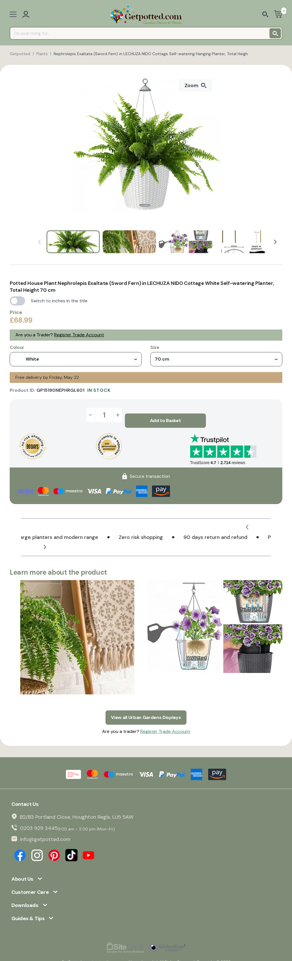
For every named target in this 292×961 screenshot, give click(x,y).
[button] (275, 242)
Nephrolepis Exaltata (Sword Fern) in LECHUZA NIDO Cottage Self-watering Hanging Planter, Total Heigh (151, 53)
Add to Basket (165, 415)
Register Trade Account (79, 335)
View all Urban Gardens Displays (146, 706)
